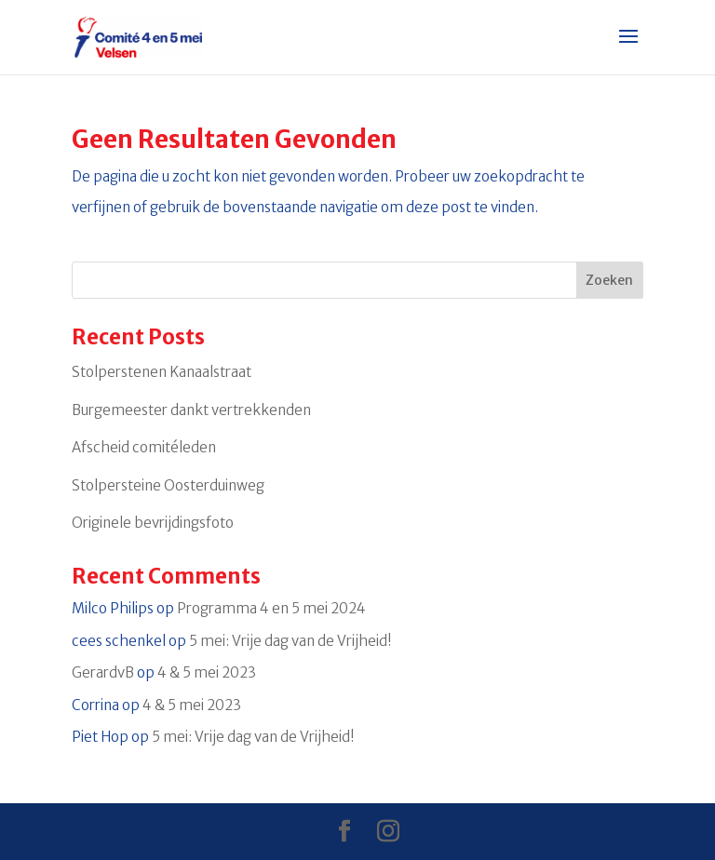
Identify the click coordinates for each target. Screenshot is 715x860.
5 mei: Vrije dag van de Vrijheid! (290, 641)
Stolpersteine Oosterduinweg (168, 485)
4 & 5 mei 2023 (206, 672)
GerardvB (103, 672)
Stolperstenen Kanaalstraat (161, 372)
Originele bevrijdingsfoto (153, 522)
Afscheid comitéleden (144, 447)
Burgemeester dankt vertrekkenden (191, 410)
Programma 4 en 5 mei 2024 (271, 608)
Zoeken (609, 280)
